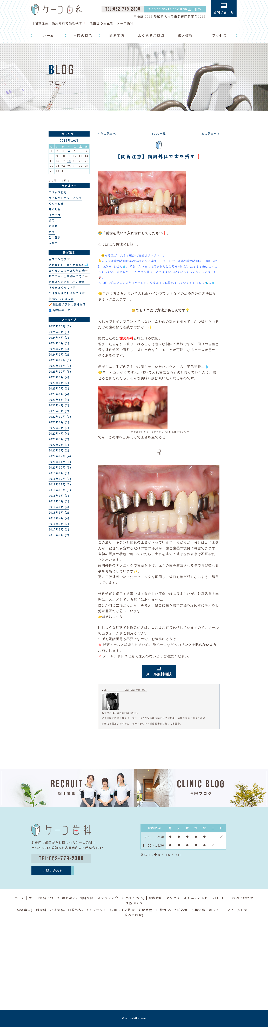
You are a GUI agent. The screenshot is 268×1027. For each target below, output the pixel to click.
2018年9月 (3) (59, 496)
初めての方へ (132, 898)
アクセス (219, 35)
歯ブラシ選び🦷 (60, 259)
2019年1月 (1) (59, 473)
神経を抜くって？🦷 (62, 287)
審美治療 (55, 215)
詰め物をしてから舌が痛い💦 (69, 265)
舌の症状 (55, 237)
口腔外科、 (77, 910)
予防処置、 (182, 910)
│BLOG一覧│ (159, 134)
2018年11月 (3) (60, 484)
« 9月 (53, 180)
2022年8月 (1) (59, 422)
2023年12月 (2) (60, 360)
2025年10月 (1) (60, 326)
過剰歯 (53, 243)
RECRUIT (220, 898)
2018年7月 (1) (59, 501)
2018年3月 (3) (59, 524)
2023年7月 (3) (59, 388)
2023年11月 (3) (60, 366)
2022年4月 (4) (59, 433)
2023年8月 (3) (59, 383)
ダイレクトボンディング (65, 198)
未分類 (53, 226)
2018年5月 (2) (59, 512)
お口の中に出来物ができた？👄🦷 (72, 276)
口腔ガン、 (165, 910)
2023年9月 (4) (59, 377)
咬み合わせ (56, 204)
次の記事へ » (210, 134)
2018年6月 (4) (59, 507)
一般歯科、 (41, 910)
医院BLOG (134, 903)
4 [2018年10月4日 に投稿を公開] (69, 151)
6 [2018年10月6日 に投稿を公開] (81, 151)
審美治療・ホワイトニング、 (214, 910)
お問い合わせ (242, 898)
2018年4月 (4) (59, 518)
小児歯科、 (59, 910)
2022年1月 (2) (59, 450)
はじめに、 (71, 898)
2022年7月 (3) (59, 428)
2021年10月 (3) (60, 467)
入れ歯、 (244, 910)
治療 (52, 232)
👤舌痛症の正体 (60, 310)
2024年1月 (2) (59, 354)
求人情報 (185, 35)
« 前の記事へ (107, 134)
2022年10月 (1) (60, 417)
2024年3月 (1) (59, 343)
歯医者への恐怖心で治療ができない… (74, 282)
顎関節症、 (147, 910)
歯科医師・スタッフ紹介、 (101, 898)
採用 (52, 220)
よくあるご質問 (151, 35)
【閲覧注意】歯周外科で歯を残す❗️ (159, 156)
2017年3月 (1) (59, 529)
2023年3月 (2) (59, 411)
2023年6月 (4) (59, 394)
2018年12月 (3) (60, 479)
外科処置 (55, 209)
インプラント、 (98, 910)
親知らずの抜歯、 (124, 910)
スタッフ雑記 (58, 192)
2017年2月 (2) (59, 535)
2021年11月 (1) (60, 462)
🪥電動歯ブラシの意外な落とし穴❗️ (74, 304)
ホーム (48, 35)
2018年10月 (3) (60, 490)
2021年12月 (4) (60, 456)
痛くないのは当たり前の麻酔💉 (70, 271)
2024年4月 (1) (59, 337)
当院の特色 (82, 35)
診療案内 (116, 35)
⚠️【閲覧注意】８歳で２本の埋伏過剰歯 (76, 293)
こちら (117, 616)
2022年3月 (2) (59, 439)
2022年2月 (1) (59, 445)
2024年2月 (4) (59, 349)
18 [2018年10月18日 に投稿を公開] (69, 161)
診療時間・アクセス (164, 898)
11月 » (65, 180)
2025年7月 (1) (59, 332)
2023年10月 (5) (60, 371)
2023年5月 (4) (59, 400)
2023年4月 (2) (59, 405)
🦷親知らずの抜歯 (61, 299)
